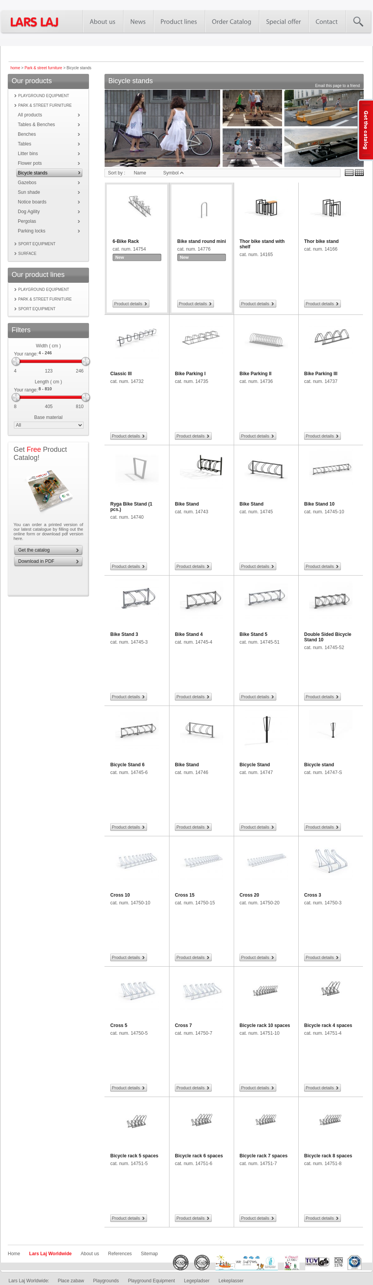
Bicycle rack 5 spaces (134, 1156)
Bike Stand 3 (124, 634)
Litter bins (28, 153)
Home (14, 1253)
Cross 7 (183, 1025)
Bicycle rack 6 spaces (199, 1156)
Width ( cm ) (48, 346)
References (120, 1253)
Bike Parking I (190, 373)
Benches (27, 134)
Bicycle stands (33, 173)
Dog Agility (29, 211)
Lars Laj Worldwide (50, 1253)
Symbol (173, 173)
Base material (48, 417)
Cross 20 (249, 895)
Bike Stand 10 (319, 504)
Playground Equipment (151, 1280)
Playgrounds (106, 1280)
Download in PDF (36, 561)
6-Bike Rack (126, 241)
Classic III (121, 373)
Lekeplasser (231, 1280)
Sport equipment (36, 244)
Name (140, 173)
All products (30, 115)
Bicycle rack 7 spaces (263, 1156)
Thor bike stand (321, 241)
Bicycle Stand (255, 764)
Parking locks (31, 231)
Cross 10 (120, 895)
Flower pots (30, 163)
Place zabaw (71, 1280)
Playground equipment (43, 96)
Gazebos (27, 182)
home (15, 68)
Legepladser (196, 1280)
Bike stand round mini (201, 241)
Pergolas (27, 221)
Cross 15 (185, 895)
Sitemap (149, 1253)
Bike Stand (187, 504)
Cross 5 (118, 1025)
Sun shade (29, 192)
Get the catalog (34, 550)
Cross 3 (312, 895)
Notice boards (32, 202)
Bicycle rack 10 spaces (265, 1025)
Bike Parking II (256, 373)
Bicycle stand (319, 764)
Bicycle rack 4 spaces (328, 1025)
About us (90, 1253)
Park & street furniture (43, 68)
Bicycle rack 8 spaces (328, 1156)
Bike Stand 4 (189, 634)
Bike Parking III (320, 373)
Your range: (26, 354)
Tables (24, 144)
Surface (27, 253)
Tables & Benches (36, 124)
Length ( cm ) (48, 381)
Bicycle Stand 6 (127, 764)
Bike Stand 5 (253, 634)
